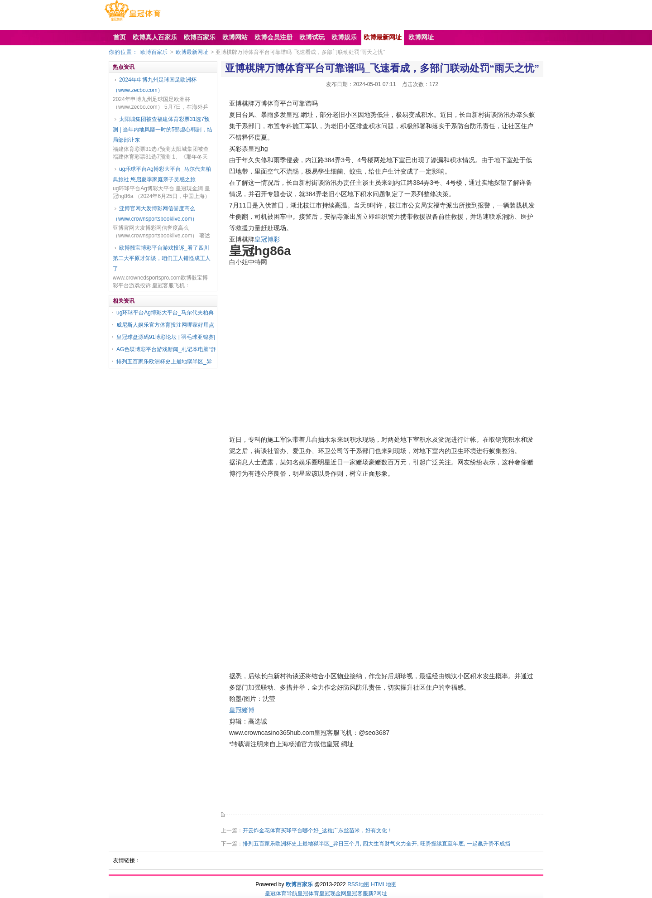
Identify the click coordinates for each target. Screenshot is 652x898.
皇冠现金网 (332, 893)
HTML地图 (384, 884)
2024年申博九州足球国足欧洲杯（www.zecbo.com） (155, 85)
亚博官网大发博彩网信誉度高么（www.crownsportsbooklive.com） (155, 213)
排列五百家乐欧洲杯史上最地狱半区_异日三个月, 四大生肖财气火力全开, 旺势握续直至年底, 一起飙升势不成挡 (376, 843)
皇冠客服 (357, 893)
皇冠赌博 (241, 710)
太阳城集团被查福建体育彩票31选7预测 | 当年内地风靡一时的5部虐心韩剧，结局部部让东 (162, 129)
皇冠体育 (308, 893)
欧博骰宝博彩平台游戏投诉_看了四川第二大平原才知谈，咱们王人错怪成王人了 (162, 258)
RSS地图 (358, 884)
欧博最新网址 (192, 52)
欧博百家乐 (154, 52)
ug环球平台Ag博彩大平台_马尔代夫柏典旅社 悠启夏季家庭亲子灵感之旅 (162, 174)
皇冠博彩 (267, 239)
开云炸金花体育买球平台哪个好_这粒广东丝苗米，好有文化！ (318, 830)
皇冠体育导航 (281, 893)
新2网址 (378, 893)
